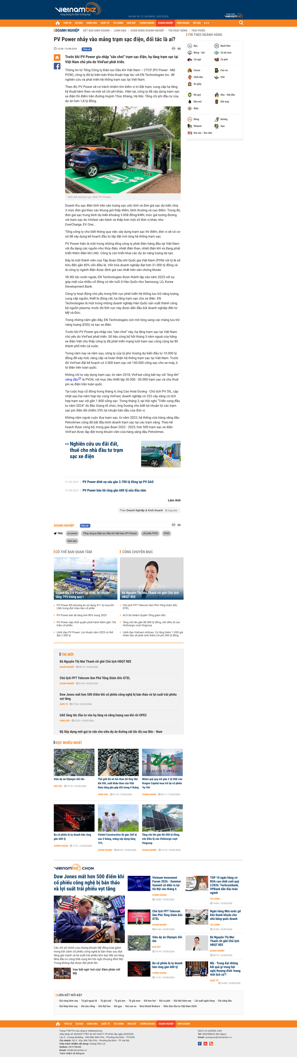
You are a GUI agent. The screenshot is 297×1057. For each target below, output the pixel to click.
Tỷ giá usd (105, 1001)
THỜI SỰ (67, 23)
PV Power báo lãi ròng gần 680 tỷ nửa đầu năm (114, 490)
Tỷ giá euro (134, 1001)
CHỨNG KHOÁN (147, 23)
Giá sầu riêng (88, 1006)
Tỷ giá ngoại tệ (89, 1001)
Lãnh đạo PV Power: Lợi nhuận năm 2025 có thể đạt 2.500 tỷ (85, 634)
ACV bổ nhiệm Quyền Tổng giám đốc (144, 615)
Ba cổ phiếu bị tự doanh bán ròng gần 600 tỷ (72, 837)
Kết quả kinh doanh (96, 30)
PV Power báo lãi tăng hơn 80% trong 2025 (82, 615)
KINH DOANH (183, 23)
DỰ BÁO (79, 23)
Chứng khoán (149, 794)
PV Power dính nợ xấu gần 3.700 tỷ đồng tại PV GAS (118, 482)
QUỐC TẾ (105, 23)
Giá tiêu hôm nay (182, 1001)
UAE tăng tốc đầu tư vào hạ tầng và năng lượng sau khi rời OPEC (103, 715)
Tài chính (215, 898)
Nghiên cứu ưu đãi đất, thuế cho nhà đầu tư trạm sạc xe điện (96, 450)
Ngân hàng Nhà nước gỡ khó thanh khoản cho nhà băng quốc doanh (225, 915)
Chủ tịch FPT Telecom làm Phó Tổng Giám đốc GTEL (150, 607)
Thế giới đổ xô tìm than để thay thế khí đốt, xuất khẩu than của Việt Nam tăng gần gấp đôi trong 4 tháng (118, 783)
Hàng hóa (65, 720)
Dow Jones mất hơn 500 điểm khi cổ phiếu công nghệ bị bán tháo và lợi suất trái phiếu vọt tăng (118, 697)
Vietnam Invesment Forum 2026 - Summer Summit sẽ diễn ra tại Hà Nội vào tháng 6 (166, 883)
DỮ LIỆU (197, 23)
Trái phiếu (198, 30)
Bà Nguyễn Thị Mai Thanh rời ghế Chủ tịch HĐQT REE (150, 595)
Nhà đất (58, 786)
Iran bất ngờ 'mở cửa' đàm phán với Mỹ (96, 971)
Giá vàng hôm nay (68, 1001)
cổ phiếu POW (150, 533)
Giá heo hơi (150, 1001)
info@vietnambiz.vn (77, 1050)
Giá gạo (118, 1006)
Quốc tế (64, 704)
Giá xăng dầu (225, 1001)
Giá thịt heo (104, 1006)
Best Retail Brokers (150, 1006)
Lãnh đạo (120, 30)
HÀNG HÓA (92, 23)
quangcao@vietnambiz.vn (218, 1037)
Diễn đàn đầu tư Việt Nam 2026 (180, 1006)
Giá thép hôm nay (68, 1006)
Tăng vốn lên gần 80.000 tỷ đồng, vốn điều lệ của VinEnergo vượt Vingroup (151, 624)
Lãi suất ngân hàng (205, 1001)
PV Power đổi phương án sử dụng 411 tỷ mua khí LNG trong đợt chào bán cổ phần (85, 607)
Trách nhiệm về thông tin (71, 1053)
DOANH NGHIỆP (165, 23)
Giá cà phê (164, 1001)
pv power (72, 533)
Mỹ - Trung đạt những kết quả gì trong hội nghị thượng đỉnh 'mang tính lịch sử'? (225, 969)
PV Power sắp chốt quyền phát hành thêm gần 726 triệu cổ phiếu (86, 624)
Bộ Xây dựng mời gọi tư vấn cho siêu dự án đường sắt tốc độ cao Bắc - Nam (111, 732)
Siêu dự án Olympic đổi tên (69, 779)
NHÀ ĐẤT (131, 23)
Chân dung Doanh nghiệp (147, 30)
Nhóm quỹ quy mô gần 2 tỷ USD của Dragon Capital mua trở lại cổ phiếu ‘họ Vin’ (162, 783)
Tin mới (67, 654)
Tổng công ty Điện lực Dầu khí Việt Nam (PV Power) (110, 533)
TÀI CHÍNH (118, 23)
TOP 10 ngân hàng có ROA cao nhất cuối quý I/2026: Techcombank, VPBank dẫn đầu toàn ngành (224, 885)
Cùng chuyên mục (137, 552)
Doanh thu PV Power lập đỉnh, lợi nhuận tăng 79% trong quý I (82, 595)
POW (166, 533)
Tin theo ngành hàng (205, 35)
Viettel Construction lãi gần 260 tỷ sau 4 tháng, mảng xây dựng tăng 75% (117, 839)
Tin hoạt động (177, 30)
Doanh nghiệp (67, 30)
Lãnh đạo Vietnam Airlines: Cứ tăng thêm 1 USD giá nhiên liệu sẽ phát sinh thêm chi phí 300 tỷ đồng (153, 634)
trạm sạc (72, 541)
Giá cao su (130, 1006)
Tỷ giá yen (120, 1001)
